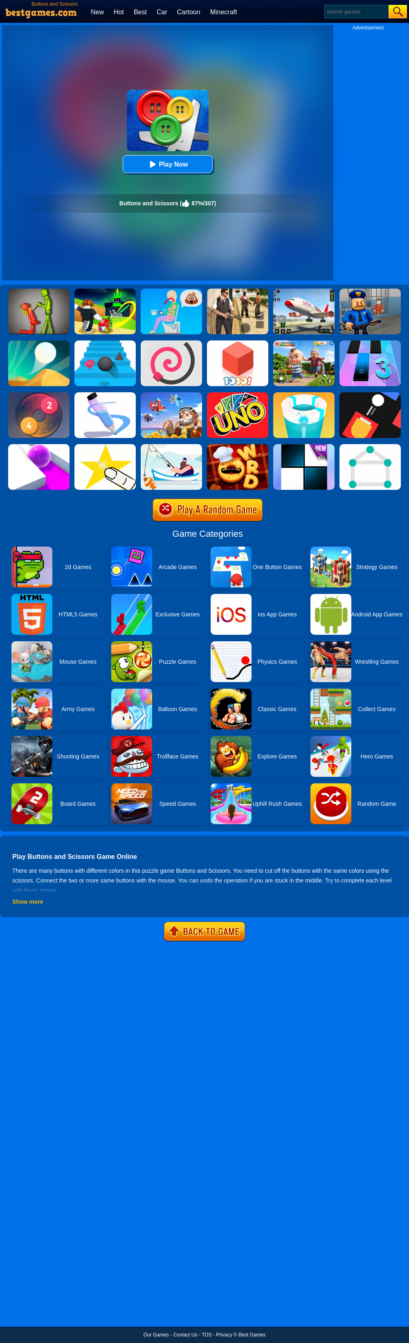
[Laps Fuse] (39, 395)
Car (162, 12)
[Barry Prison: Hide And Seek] (370, 291)
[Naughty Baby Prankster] (304, 343)
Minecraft (223, 12)
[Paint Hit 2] (304, 395)
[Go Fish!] (171, 447)
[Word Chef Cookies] (237, 447)
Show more (27, 901)
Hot (119, 12)
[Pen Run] (105, 395)
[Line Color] (171, 343)
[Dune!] (39, 343)
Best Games (251, 1335)
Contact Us (185, 1335)
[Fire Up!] (370, 395)
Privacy (224, 1335)
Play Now (167, 164)
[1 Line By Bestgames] (370, 447)
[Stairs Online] (105, 343)
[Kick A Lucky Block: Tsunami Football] (105, 291)
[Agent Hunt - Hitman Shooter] (237, 291)
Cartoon (188, 12)
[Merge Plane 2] (171, 395)
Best (140, 12)
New (97, 12)
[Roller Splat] (39, 447)
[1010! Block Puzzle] (237, 343)
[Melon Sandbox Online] (39, 291)
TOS (206, 1335)
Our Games (156, 1335)
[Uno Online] (237, 395)
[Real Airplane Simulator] (304, 291)
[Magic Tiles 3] (370, 343)
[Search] (356, 11)
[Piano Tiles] (304, 447)
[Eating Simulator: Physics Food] (171, 291)
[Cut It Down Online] (105, 447)
